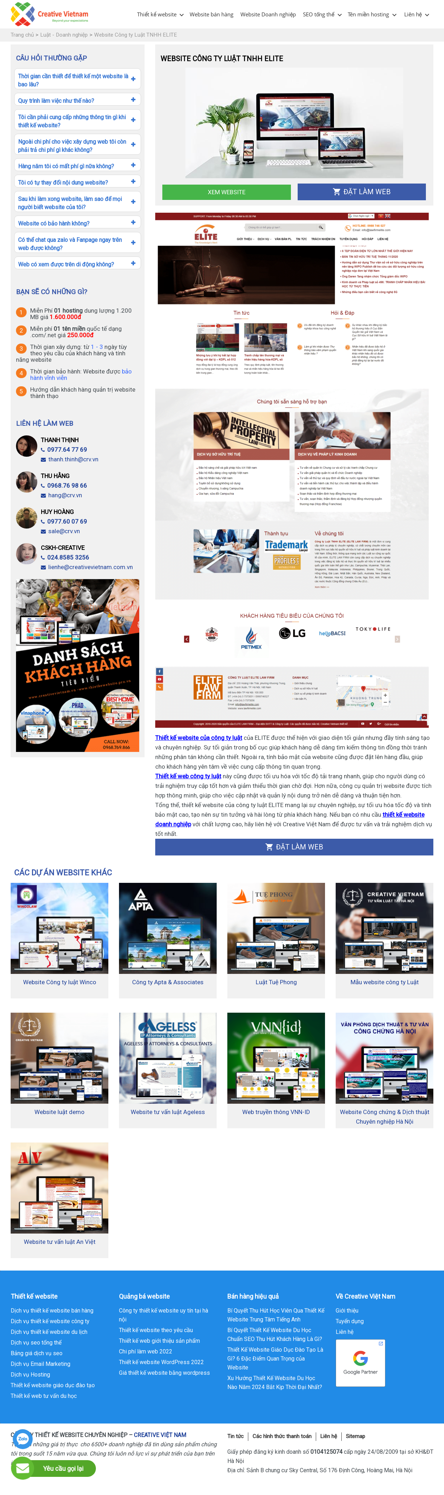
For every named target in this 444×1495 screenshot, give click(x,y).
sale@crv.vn (60, 531)
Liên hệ (413, 14)
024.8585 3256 (65, 557)
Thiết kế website (157, 14)
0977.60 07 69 (64, 521)
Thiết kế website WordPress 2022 (161, 1362)
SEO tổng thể (318, 14)
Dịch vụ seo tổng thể (36, 1342)
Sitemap (355, 1436)
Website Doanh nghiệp (268, 14)
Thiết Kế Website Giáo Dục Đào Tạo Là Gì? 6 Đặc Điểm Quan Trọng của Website (275, 1358)
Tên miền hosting (368, 14)
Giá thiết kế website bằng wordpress (164, 1372)
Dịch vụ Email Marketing (40, 1364)
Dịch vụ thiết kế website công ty (50, 1321)
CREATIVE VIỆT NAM (160, 1435)
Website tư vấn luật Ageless (168, 1111)
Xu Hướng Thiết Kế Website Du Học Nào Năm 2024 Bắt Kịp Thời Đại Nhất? (274, 1382)
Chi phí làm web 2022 (145, 1351)
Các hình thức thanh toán (282, 1436)
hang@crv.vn (61, 495)
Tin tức (235, 1436)
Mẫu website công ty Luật (385, 982)
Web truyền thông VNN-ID (276, 1111)
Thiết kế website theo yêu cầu (156, 1330)
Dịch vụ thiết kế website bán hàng (52, 1310)
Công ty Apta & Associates (168, 982)
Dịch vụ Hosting (30, 1374)
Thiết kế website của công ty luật (198, 737)
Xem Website (226, 192)
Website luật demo (59, 1111)
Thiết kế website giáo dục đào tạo (53, 1385)
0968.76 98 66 (64, 485)
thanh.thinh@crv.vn (69, 459)
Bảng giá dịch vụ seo (37, 1353)
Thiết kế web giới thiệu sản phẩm (159, 1340)
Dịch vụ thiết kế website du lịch (49, 1332)
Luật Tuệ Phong (276, 982)
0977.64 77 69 (64, 449)
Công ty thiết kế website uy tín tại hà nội (163, 1315)
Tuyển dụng (350, 1321)
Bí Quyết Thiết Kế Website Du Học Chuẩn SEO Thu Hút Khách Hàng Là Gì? (274, 1334)
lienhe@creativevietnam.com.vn (87, 567)
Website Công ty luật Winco (59, 982)
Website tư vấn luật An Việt (60, 1241)
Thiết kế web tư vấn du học (44, 1396)
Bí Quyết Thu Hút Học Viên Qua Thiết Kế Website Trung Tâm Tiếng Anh (275, 1315)
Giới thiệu (347, 1310)
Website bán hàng (211, 14)
